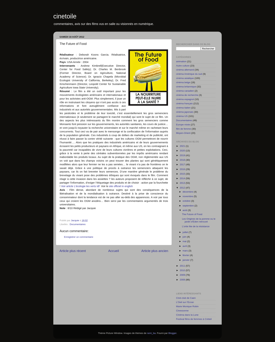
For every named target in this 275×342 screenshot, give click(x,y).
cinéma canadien (185, 91)
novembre (188, 196)
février (186, 255)
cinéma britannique (186, 86)
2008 (183, 279)
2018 (183, 160)
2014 (183, 178)
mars (186, 250)
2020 (183, 150)
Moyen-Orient (183, 133)
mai (185, 241)
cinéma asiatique (185, 78)
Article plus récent (72, 251)
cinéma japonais (184, 112)
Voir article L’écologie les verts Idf (81, 186)
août (185, 210)
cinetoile (64, 16)
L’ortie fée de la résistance (196, 226)
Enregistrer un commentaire (78, 237)
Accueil (113, 251)
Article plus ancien (154, 251)
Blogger (172, 333)
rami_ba (151, 333)
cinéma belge (183, 82)
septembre (188, 205)
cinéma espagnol (185, 99)
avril (185, 246)
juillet (186, 232)
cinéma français (184, 103)
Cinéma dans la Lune (187, 315)
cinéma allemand (185, 69)
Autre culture (183, 65)
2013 (183, 183)
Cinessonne (182, 310)
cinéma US (182, 116)
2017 (183, 164)
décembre (188, 191)
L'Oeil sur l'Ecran (185, 302)
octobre (187, 201)
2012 (183, 187)
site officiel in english (121, 186)
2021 (183, 146)
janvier (186, 260)
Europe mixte (183, 124)
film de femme (183, 128)
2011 (183, 265)
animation (181, 61)
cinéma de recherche (187, 95)
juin (185, 236)
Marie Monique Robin (187, 306)
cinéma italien (183, 107)
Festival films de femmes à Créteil (194, 319)
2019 (183, 155)
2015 (183, 173)
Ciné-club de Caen (186, 298)
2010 (183, 270)
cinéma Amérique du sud (189, 74)
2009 (183, 275)
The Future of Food (192, 214)
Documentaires (78, 224)
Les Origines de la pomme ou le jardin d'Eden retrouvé (199, 220)
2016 (183, 169)
